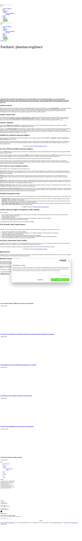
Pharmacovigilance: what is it (41, 146)
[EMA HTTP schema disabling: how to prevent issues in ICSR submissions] (17, 423)
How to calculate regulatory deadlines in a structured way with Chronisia (17, 303)
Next (5, 40)
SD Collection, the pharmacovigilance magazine (11, 457)
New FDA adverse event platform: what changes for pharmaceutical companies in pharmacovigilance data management (27, 334)
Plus (4, 465)
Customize (41, 279)
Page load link (4, 523)
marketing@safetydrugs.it (5, 509)
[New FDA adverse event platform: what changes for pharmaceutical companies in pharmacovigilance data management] (17, 331)
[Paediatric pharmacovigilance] (42, 96)
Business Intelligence (9, 468)
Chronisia (7, 470)
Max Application (10, 522)
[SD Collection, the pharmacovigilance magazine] (17, 454)
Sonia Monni (3, 271)
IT (3, 475)
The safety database (6, 463)
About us (4, 474)
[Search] (1, 6)
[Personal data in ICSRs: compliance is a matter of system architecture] (17, 393)
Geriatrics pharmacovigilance (41, 249)
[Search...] (6, 4)
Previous (2, 40)
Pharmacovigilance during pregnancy (41, 206)
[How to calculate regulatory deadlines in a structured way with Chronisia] (17, 300)
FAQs (4, 471)
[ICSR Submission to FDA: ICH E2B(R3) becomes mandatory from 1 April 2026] (17, 362)
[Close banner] (69, 260)
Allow (60, 279)
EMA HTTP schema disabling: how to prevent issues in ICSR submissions (17, 426)
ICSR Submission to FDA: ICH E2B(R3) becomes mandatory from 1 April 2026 (18, 364)
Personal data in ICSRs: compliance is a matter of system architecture (16, 395)
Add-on (4, 467)
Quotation (4, 466)
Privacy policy (75, 522)
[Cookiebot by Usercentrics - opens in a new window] (60, 261)
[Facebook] (1, 511)
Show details (64, 275)
